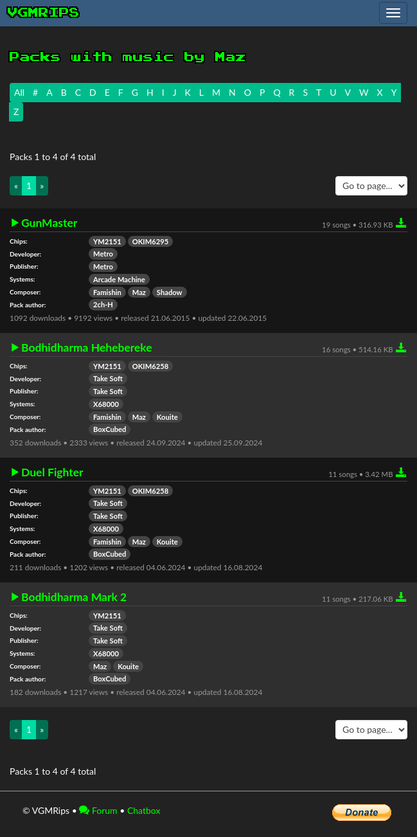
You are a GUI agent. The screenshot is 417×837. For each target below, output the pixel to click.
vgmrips (44, 13)
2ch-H (103, 304)
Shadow (169, 292)
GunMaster (49, 223)
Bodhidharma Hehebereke (86, 348)
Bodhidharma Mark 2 (74, 597)
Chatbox (144, 810)
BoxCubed (109, 429)
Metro (103, 253)
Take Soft (108, 378)
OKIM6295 (150, 241)
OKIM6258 (150, 366)
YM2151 (107, 241)
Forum (98, 810)
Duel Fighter (52, 472)
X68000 (106, 404)
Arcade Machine (119, 279)
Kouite (167, 417)
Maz (139, 292)
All (19, 92)
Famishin (107, 292)
